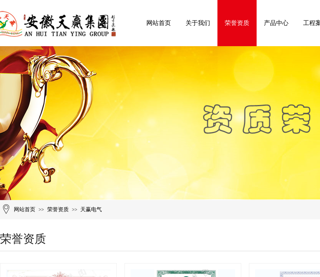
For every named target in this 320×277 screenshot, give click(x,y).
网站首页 (158, 23)
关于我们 (198, 23)
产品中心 (276, 23)
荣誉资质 (237, 23)
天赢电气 (91, 209)
